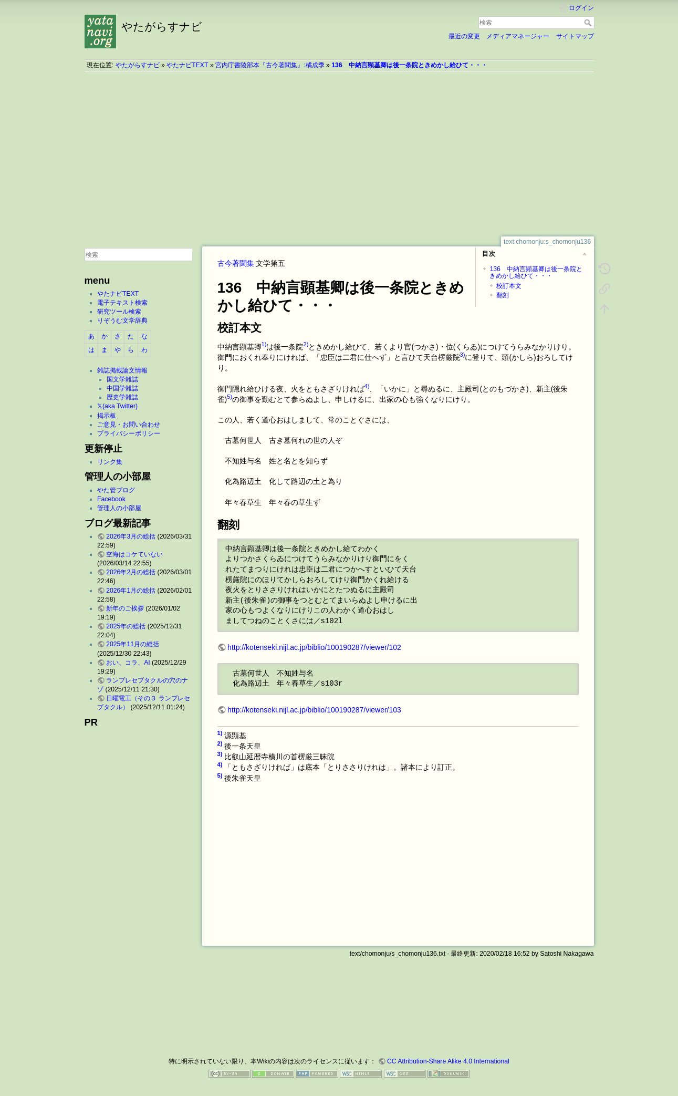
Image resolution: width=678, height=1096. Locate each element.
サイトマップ (575, 36)
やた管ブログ (116, 490)
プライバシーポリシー (128, 433)
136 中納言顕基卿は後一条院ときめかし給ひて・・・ (409, 65)
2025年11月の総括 (132, 644)
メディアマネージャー (517, 36)
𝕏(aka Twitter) (117, 406)
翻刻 (502, 295)
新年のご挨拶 (125, 608)
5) (229, 397)
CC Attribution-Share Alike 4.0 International (448, 1061)
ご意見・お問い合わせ (128, 424)
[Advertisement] (339, 154)
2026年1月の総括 (130, 590)
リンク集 (109, 462)
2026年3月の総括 (130, 536)
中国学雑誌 (122, 388)
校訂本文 (508, 285)
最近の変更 (464, 36)
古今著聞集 (235, 263)
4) (367, 386)
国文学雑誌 (122, 379)
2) (305, 344)
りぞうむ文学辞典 (122, 320)
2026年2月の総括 (130, 572)
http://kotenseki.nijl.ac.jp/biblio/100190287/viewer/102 (314, 647)
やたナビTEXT (187, 65)
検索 (589, 22)
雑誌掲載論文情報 (122, 370)
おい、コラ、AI (128, 662)
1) (264, 344)
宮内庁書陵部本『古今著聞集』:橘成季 (269, 65)
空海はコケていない (134, 554)
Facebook (111, 499)
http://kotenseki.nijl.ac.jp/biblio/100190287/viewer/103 (314, 710)
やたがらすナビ (138, 65)
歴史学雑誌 (122, 397)
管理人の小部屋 (119, 508)
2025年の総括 (125, 626)
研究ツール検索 (119, 311)
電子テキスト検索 (122, 302)
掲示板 (106, 415)
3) (462, 354)
